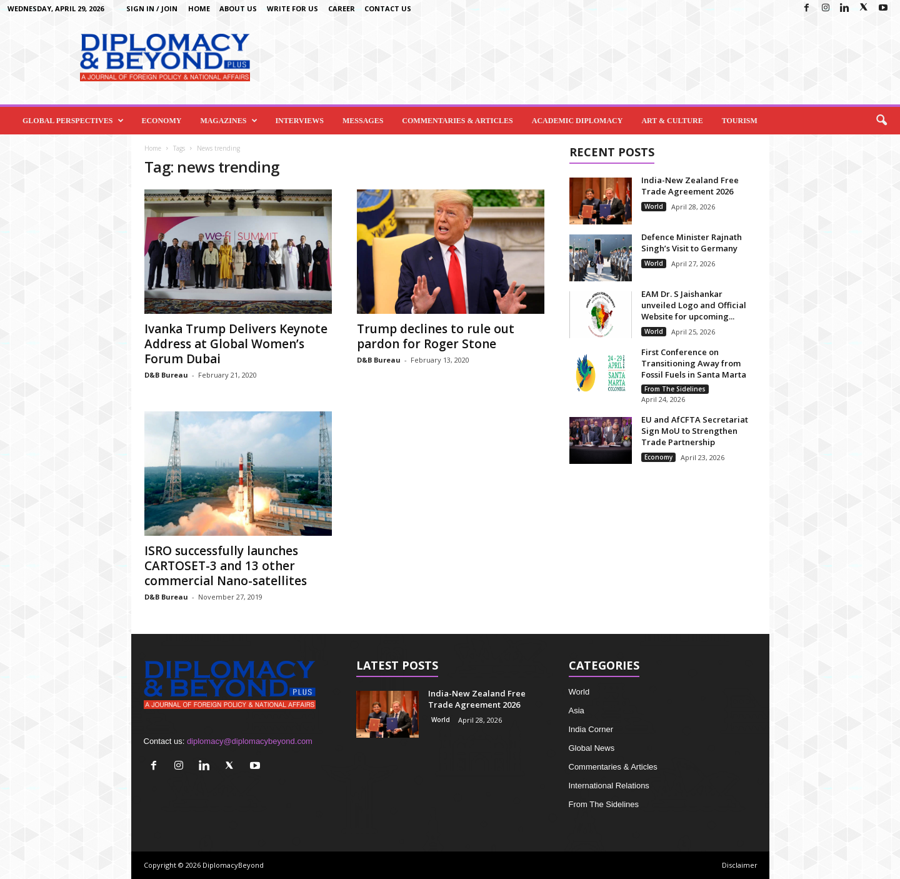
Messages (362, 120)
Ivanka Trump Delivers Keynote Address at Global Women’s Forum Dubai (236, 344)
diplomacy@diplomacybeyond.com (249, 741)
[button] (881, 120)
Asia (576, 710)
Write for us (292, 8)
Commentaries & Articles (457, 120)
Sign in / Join (152, 8)
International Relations (609, 785)
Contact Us (387, 8)
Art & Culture (671, 120)
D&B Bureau (166, 374)
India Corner (591, 729)
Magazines (229, 120)
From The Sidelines (675, 388)
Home (199, 8)
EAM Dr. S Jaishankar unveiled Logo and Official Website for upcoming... (693, 305)
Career (341, 8)
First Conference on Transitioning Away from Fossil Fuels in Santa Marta (693, 363)
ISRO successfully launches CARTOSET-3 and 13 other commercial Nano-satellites (225, 566)
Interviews (299, 120)
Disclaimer (740, 865)
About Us (238, 8)
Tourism (740, 120)
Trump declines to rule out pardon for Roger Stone (435, 336)
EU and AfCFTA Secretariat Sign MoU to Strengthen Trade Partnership (694, 431)
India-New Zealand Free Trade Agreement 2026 (690, 185)
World (653, 206)
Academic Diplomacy (577, 120)
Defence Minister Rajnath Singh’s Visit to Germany (691, 242)
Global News (592, 748)
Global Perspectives (73, 120)
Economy (161, 120)
